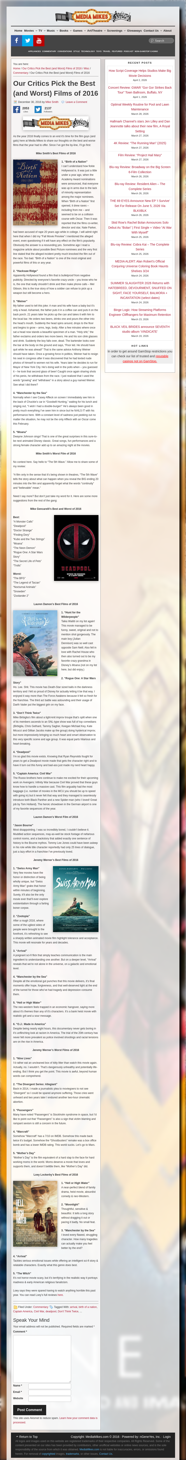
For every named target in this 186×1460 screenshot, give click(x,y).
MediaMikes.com (97, 1436)
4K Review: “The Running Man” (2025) (140, 143)
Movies (30, 30)
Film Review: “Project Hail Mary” (140, 155)
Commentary (49, 51)
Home (18, 30)
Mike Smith (52, 102)
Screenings (116, 30)
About (167, 30)
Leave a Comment (76, 102)
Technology (88, 51)
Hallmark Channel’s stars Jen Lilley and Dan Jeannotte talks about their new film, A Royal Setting (140, 126)
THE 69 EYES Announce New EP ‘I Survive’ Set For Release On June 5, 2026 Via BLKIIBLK (140, 205)
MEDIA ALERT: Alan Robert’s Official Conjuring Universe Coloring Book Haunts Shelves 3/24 (140, 266)
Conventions (65, 51)
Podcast (128, 51)
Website (18, 1398)
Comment (20, 1331)
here (60, 1295)
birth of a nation (88, 1307)
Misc (86, 68)
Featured (117, 51)
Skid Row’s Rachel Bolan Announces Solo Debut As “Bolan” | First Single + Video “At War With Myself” (140, 227)
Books (66, 30)
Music (52, 30)
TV (42, 30)
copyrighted (48, 1453)
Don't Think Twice (68, 1311)
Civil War (39, 1311)
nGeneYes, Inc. (150, 1436)
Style (76, 51)
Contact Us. (106, 1453)
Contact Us (153, 30)
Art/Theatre (96, 30)
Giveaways (134, 30)
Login (167, 1436)
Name (17, 1385)
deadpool (51, 1311)
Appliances (34, 51)
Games (79, 30)
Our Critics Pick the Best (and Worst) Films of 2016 (52, 68)
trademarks (72, 1453)
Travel (107, 51)
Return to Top (28, 1436)
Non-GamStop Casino (146, 51)
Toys (99, 51)
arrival (73, 1307)
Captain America (22, 1311)
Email (17, 1392)
